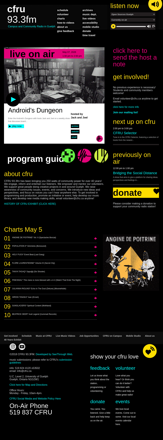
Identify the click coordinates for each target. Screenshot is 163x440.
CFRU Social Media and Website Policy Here (35, 398)
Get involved (10, 336)
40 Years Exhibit (12, 339)
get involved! (131, 76)
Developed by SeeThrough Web (54, 354)
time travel (89, 35)
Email (74, 137)
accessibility (90, 22)
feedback (100, 368)
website (75, 131)
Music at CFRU (44, 336)
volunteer (63, 14)
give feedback (65, 31)
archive (75, 126)
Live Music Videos (65, 336)
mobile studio (91, 27)
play (8, 94)
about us (62, 27)
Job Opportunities (89, 336)
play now (16, 126)
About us (150, 336)
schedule (62, 10)
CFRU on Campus (112, 336)
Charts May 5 (23, 229)
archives (88, 10)
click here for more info (126, 107)
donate (87, 31)
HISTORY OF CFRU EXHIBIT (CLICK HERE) (30, 203)
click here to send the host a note (135, 57)
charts (61, 18)
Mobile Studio (133, 336)
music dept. (90, 14)
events (123, 401)
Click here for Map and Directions (28, 384)
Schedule (27, 336)
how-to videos (65, 22)
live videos (89, 18)
